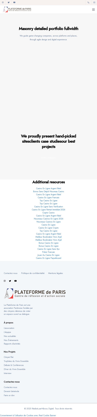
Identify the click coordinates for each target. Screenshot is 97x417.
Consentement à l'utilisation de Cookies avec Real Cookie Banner (28, 415)
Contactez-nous (10, 273)
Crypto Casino (48, 212)
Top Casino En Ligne (48, 200)
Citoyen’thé (8, 357)
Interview (7, 373)
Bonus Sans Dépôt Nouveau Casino (48, 191)
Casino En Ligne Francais (48, 197)
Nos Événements (11, 340)
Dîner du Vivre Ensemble (14, 369)
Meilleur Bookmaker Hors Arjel (48, 236)
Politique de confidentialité (32, 273)
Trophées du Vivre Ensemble (16, 361)
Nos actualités (10, 336)
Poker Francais (48, 252)
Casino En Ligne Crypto (48, 227)
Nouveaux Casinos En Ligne (49, 221)
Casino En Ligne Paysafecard (48, 258)
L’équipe (7, 332)
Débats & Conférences (14, 365)
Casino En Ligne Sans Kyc (49, 249)
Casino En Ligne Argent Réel (48, 188)
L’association (9, 328)
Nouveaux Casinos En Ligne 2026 (48, 218)
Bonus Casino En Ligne (48, 242)
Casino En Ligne (48, 224)
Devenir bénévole (11, 391)
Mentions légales (55, 273)
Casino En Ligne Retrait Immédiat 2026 (48, 209)
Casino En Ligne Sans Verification (48, 206)
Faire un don (9, 395)
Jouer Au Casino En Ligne (48, 255)
